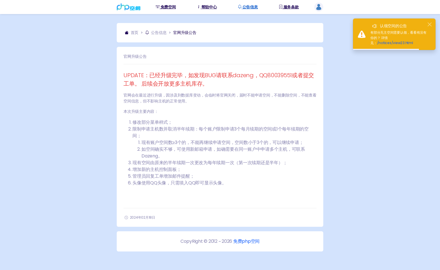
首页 (131, 32)
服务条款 (289, 7)
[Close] (430, 24)
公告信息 (248, 7)
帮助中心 (207, 7)
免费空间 (166, 7)
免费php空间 (246, 241)
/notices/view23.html (395, 42)
